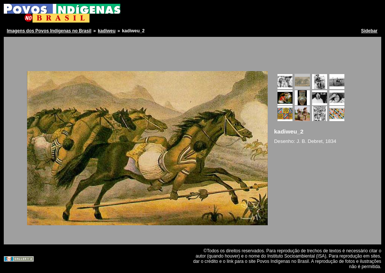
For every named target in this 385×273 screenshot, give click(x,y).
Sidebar (369, 30)
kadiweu (106, 30)
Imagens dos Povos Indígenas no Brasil (49, 30)
